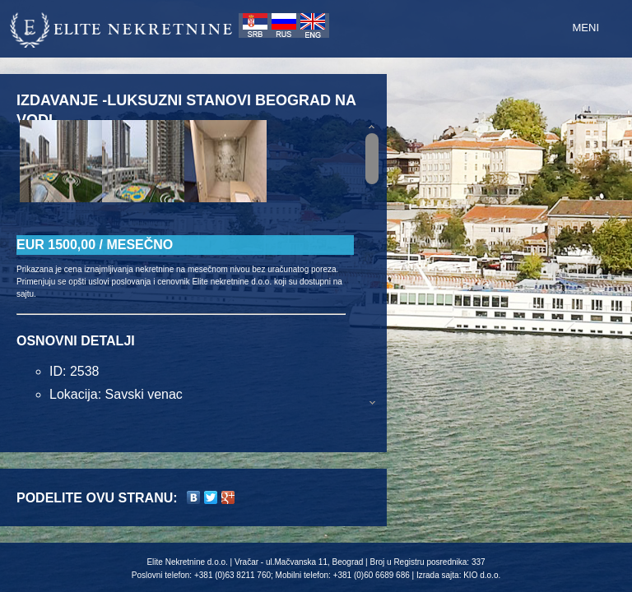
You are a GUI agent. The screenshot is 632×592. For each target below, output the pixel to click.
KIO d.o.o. (481, 575)
